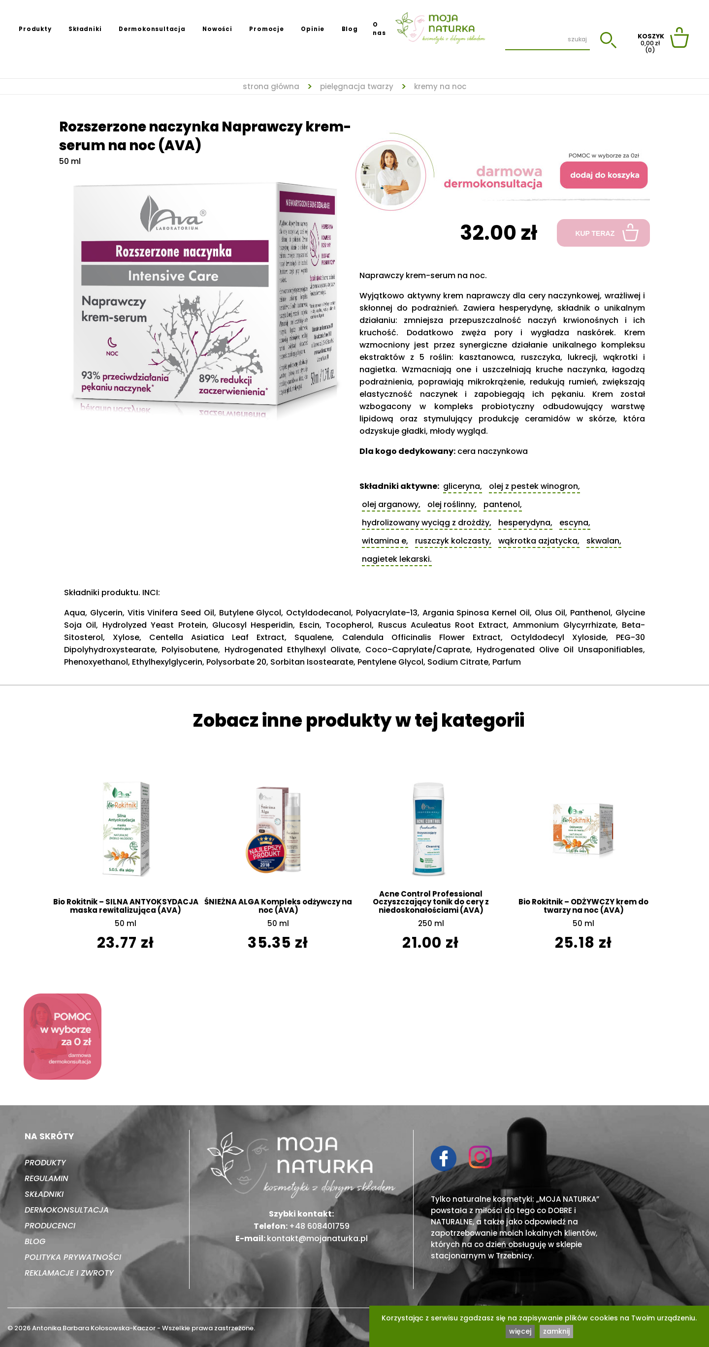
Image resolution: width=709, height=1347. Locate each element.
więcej (520, 1331)
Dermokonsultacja (152, 29)
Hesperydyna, (525, 522)
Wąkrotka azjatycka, (539, 540)
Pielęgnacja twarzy (356, 87)
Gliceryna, (462, 486)
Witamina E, (385, 540)
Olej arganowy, (391, 504)
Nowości (217, 29)
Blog (350, 29)
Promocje (266, 29)
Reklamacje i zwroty (69, 1273)
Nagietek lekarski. (397, 559)
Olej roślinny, (452, 504)
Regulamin (46, 1178)
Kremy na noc (440, 87)
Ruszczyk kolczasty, (453, 540)
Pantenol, (502, 504)
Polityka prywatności (73, 1257)
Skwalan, (603, 540)
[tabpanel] (206, 295)
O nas (379, 29)
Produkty (35, 29)
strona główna (271, 87)
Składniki (84, 29)
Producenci (50, 1225)
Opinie (312, 29)
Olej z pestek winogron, (534, 486)
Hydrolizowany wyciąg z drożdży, (426, 522)
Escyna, (574, 522)
